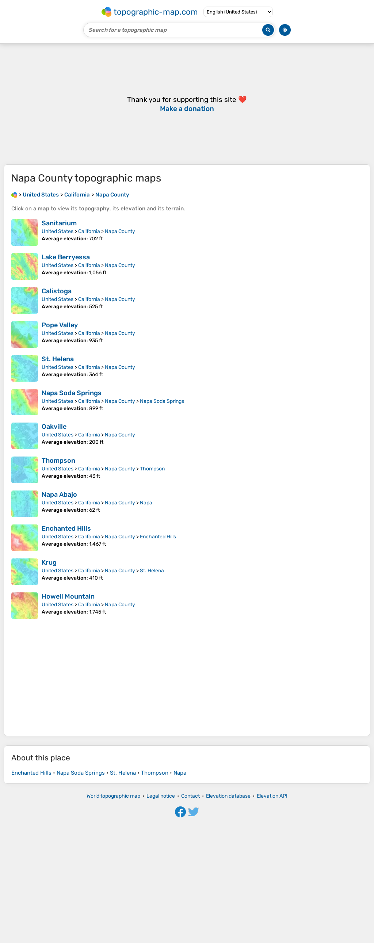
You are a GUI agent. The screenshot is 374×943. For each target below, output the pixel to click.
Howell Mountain (68, 816)
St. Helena (58, 469)
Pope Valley (60, 325)
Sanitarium (59, 223)
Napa (146, 722)
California (89, 231)
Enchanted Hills (66, 748)
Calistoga (57, 291)
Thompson (58, 570)
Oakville (54, 536)
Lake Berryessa (66, 257)
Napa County (120, 231)
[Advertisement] (187, 104)
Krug (49, 782)
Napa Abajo (59, 714)
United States (57, 231)
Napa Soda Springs (72, 503)
